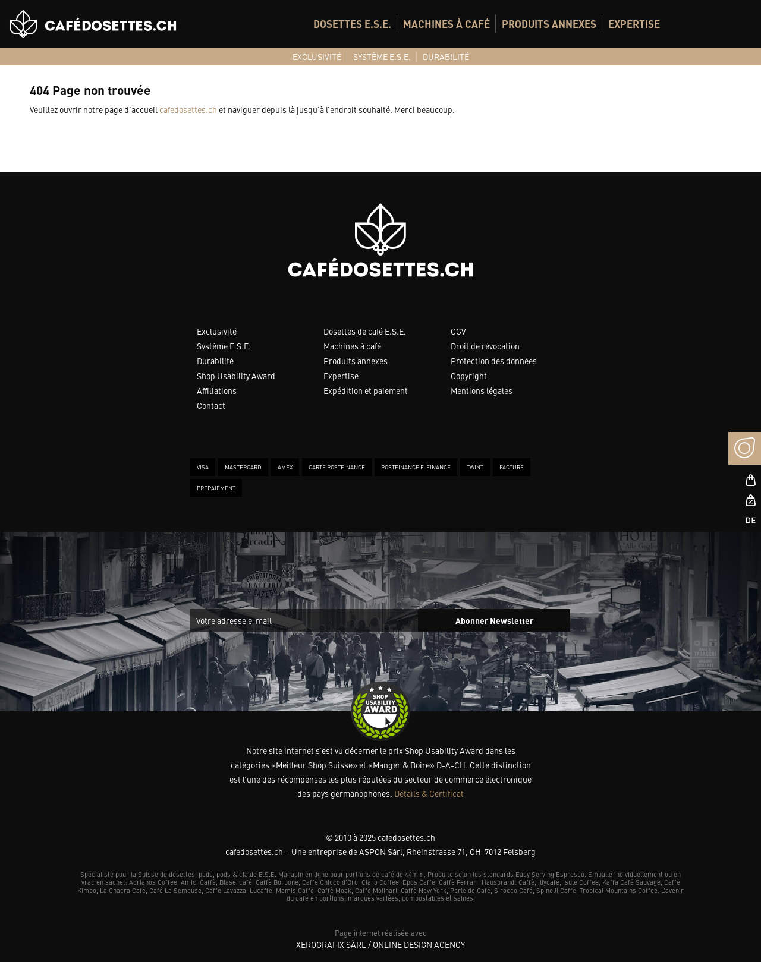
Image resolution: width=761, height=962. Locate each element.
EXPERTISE (634, 24)
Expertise (341, 375)
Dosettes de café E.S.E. (364, 331)
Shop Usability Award (236, 375)
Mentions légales (481, 390)
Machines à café (352, 346)
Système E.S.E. (224, 346)
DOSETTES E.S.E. (352, 24)
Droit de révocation (485, 346)
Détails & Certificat (429, 793)
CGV (458, 331)
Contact (211, 405)
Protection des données (494, 361)
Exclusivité (217, 331)
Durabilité (215, 361)
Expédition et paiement (365, 390)
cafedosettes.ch (188, 109)
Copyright (469, 375)
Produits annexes (355, 361)
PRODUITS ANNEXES (549, 24)
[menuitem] (352, 24)
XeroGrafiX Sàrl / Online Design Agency (380, 944)
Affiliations (217, 390)
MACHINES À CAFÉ (446, 24)
